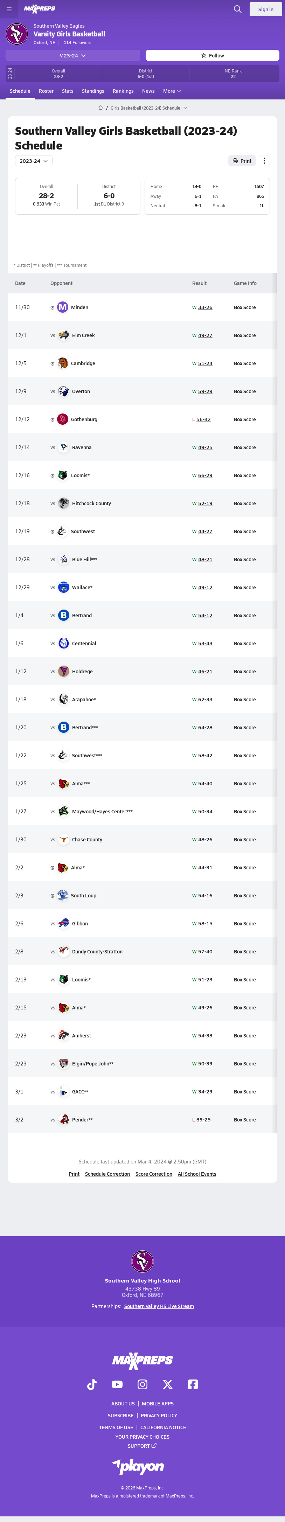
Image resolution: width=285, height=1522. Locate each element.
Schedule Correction (107, 1173)
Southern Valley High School (142, 1267)
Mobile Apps (158, 1403)
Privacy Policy (159, 1415)
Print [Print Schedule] (242, 160)
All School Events (197, 1173)
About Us (123, 1403)
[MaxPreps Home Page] (100, 107)
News (148, 90)
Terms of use (116, 1427)
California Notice (163, 1427)
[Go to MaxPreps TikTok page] (92, 1385)
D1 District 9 (112, 204)
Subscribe (121, 1415)
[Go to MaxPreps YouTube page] (117, 1385)
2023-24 (34, 160)
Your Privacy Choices (142, 1436)
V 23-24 (73, 55)
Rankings (123, 90)
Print (74, 1173)
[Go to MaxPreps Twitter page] (167, 1385)
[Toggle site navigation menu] (9, 9)
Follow (212, 55)
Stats (68, 90)
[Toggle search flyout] (238, 9)
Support (142, 1445)
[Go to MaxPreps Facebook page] (193, 1385)
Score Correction (153, 1173)
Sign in (265, 9)
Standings (93, 90)
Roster (46, 90)
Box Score (245, 307)
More (171, 90)
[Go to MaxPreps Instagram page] (142, 1385)
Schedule (20, 90)
